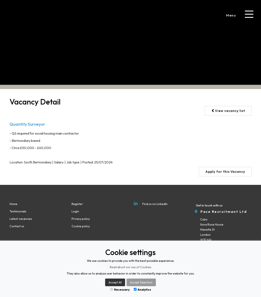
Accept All (115, 282)
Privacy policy (81, 219)
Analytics (142, 289)
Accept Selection (141, 282)
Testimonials (18, 211)
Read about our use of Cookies (130, 267)
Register (77, 204)
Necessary (120, 289)
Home (13, 204)
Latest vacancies (21, 219)
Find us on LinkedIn (151, 204)
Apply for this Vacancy (225, 171)
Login (75, 211)
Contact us (17, 226)
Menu (231, 15)
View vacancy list (228, 111)
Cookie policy (81, 226)
